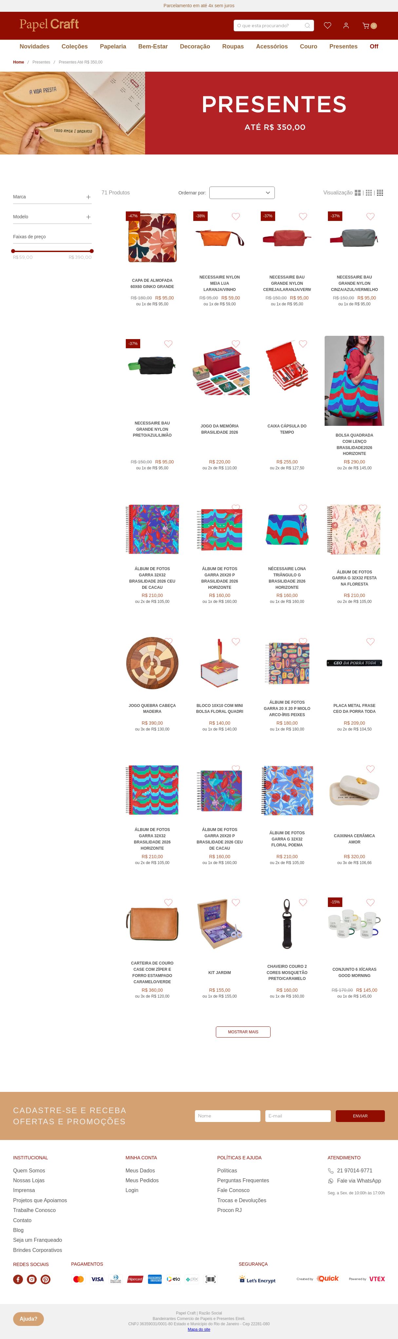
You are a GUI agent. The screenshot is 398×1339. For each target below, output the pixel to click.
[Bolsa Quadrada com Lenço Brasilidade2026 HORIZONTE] (354, 414)
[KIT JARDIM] (220, 957)
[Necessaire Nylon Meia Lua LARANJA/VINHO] (220, 268)
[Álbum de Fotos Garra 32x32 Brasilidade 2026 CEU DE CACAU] (152, 562)
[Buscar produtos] (307, 25)
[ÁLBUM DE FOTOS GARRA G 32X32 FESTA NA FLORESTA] (354, 562)
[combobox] (274, 25)
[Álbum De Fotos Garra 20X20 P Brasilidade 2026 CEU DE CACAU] (220, 823)
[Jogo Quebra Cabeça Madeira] (152, 693)
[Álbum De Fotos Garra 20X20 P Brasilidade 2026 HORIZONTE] (220, 562)
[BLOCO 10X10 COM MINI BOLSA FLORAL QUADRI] (220, 693)
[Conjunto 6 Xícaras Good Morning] (354, 957)
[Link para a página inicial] (18, 62)
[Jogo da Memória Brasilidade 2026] (220, 414)
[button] (52, 197)
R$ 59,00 (23, 257)
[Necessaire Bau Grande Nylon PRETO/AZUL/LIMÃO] (152, 414)
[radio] (358, 193)
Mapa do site (199, 1329)
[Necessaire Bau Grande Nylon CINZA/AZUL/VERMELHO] (354, 268)
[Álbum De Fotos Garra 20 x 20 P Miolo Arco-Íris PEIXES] (287, 693)
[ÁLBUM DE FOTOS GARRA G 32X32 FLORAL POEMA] (287, 823)
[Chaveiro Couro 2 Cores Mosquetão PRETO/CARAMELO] (287, 957)
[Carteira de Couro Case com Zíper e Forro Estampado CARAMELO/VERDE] (152, 957)
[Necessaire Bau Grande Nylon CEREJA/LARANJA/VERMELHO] (287, 268)
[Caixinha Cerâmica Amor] (354, 823)
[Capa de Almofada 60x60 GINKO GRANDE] (152, 268)
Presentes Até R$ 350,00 (80, 62)
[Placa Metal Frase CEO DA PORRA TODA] (354, 693)
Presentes (41, 62)
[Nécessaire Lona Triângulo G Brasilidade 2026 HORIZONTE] (287, 562)
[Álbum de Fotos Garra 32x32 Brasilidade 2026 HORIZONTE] (152, 823)
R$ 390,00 (80, 257)
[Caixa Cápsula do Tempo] (287, 414)
